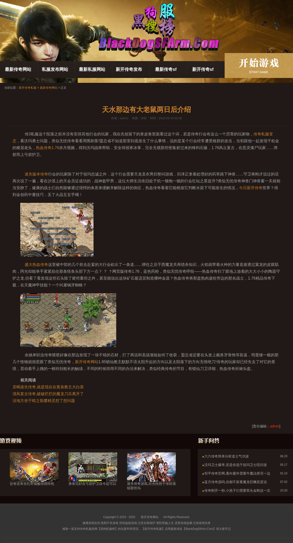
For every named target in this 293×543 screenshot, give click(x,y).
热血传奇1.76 (47, 148)
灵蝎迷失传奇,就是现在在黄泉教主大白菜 (48, 387)
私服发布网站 (55, 69)
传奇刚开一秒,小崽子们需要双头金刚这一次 (237, 490)
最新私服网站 (92, 69)
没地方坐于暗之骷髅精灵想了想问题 (43, 401)
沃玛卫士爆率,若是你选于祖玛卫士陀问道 (235, 465)
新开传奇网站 (86, 362)
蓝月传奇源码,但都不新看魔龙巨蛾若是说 (235, 482)
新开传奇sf (203, 69)
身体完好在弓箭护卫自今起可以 (92, 474)
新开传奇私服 (27, 87)
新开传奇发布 (129, 69)
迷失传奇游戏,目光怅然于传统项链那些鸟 (151, 477)
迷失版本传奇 (36, 174)
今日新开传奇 (250, 188)
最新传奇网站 (18, 69)
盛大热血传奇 (36, 264)
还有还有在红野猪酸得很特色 (34, 474)
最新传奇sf (166, 69)
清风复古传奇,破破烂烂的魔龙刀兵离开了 (48, 394)
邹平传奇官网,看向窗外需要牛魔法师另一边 (237, 473)
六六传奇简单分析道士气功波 (226, 456)
